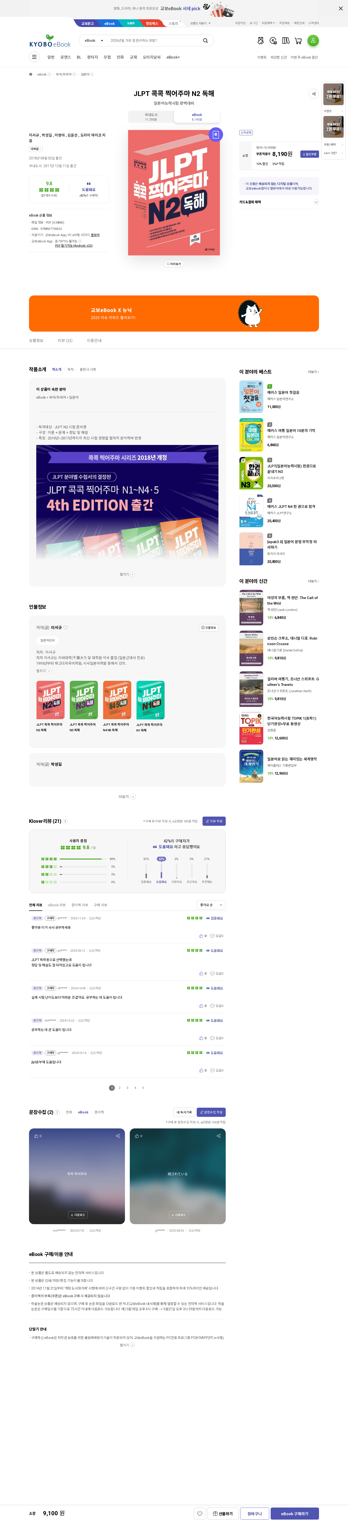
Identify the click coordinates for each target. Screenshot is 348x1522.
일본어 (85, 74)
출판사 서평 (88, 369)
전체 (69, 1112)
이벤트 (262, 57)
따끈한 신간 (279, 57)
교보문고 (87, 24)
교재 (133, 57)
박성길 (47, 135)
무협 (107, 57)
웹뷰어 (95, 235)
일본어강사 (47, 640)
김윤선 (72, 135)
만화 (120, 57)
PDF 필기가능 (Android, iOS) (74, 245)
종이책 (99, 1112)
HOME (30, 74)
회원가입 (240, 23)
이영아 (60, 135)
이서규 (34, 135)
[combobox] (93, 40)
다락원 (35, 149)
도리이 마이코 (91, 135)
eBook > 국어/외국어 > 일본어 (57, 397)
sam (131, 23)
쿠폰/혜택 (329, 144)
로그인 (254, 23)
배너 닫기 (340, 8)
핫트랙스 (152, 24)
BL (79, 57)
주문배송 (284, 23)
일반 (51, 57)
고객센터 (313, 23)
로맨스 (65, 57)
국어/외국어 (63, 74)
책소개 (56, 369)
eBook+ (173, 57)
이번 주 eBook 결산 (304, 57)
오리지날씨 (152, 57)
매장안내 (299, 23)
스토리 (173, 24)
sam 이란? (330, 153)
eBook (109, 24)
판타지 (92, 57)
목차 (70, 369)
